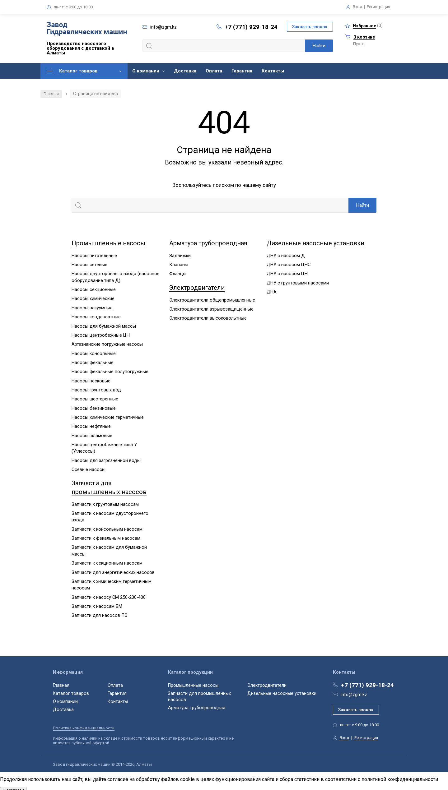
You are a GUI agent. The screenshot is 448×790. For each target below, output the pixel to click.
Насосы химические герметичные (108, 415)
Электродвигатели (198, 287)
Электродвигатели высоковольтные (208, 317)
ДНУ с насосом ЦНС (289, 264)
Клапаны (178, 264)
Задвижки (180, 255)
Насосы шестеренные (95, 397)
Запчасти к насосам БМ (97, 602)
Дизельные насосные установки (317, 243)
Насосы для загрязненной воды (106, 457)
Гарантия (241, 71)
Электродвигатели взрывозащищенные (212, 308)
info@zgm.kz (354, 689)
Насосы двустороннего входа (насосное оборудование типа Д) (116, 276)
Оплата (214, 71)
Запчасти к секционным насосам (107, 559)
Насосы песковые (91, 379)
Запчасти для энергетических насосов (113, 568)
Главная (52, 93)
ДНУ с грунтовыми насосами (298, 282)
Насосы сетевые (89, 264)
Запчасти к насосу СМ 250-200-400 (109, 593)
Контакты (273, 71)
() (364, 25)
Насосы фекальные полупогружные (110, 370)
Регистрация (378, 6)
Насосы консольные (94, 352)
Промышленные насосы (109, 243)
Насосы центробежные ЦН (101, 334)
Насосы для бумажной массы (104, 325)
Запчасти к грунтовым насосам (105, 501)
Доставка (185, 71)
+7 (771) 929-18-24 (251, 26)
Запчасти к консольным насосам (107, 526)
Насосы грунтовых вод (96, 388)
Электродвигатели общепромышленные (212, 299)
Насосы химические (93, 298)
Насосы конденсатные (96, 316)
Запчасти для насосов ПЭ (100, 611)
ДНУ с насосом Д (286, 255)
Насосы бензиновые (94, 406)
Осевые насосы (88, 466)
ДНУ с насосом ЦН (287, 273)
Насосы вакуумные (92, 307)
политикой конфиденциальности (400, 776)
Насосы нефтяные (91, 424)
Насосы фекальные (93, 361)
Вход (357, 6)
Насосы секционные (94, 289)
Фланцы (178, 273)
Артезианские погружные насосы (107, 343)
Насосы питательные (94, 255)
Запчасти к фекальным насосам (106, 535)
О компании (145, 71)
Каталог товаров (78, 71)
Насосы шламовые (92, 433)
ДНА (272, 291)
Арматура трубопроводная (210, 243)
